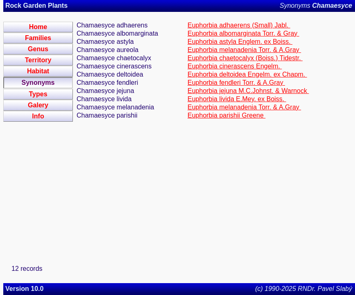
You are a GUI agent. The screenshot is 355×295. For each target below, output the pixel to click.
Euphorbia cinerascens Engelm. (235, 66)
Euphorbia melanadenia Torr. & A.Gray (244, 49)
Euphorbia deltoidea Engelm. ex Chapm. (247, 74)
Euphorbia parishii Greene (226, 115)
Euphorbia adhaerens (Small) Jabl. (239, 25)
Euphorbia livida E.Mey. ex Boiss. (237, 98)
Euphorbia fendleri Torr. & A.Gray (236, 82)
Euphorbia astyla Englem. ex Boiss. (240, 41)
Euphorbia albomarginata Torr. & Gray (243, 33)
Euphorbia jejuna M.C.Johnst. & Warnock (248, 90)
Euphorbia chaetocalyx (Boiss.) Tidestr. (245, 57)
